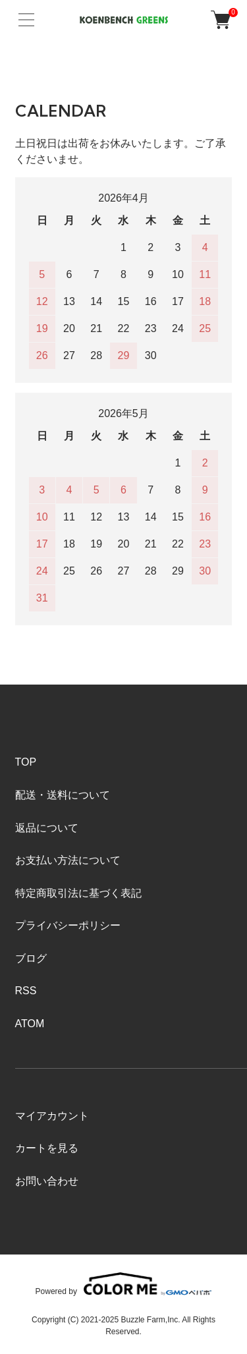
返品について (46, 827)
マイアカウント (52, 1115)
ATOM (30, 1023)
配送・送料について (62, 795)
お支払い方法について (68, 860)
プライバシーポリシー (68, 925)
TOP (26, 762)
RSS (26, 990)
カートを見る (46, 1148)
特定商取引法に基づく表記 (78, 893)
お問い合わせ (46, 1181)
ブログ (31, 958)
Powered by (124, 1283)
